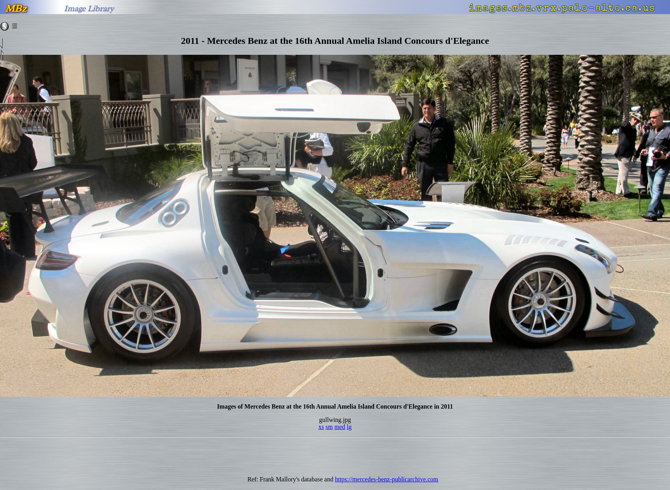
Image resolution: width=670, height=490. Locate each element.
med (339, 426)
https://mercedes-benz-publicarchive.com (386, 479)
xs (321, 426)
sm (329, 426)
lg (349, 426)
